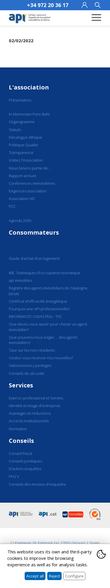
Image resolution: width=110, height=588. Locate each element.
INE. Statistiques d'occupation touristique (44, 272)
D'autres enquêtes (25, 468)
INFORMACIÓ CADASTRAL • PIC (35, 316)
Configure (74, 576)
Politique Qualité (23, 145)
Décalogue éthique (25, 137)
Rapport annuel (22, 175)
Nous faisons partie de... (29, 168)
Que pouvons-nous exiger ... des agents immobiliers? (43, 340)
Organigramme (22, 121)
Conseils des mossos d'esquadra (37, 484)
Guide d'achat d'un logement (34, 258)
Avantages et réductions (30, 413)
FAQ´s (14, 476)
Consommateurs (34, 232)
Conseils (21, 441)
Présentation (20, 100)
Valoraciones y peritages (30, 365)
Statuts (15, 129)
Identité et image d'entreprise (34, 405)
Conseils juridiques (25, 461)
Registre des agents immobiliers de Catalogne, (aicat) (48, 290)
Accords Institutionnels (29, 420)
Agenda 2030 (20, 220)
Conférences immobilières (32, 183)
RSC (12, 206)
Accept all (35, 576)
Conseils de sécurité (26, 373)
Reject (54, 576)
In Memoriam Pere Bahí (29, 114)
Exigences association (28, 191)
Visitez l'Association (26, 160)
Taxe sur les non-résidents (32, 350)
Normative (18, 428)
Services (21, 385)
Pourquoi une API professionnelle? (39, 308)
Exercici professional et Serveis (36, 398)
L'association (29, 87)
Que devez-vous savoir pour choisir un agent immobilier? (48, 326)
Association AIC (22, 198)
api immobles (20, 280)
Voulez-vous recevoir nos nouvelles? (41, 357)
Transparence (21, 152)
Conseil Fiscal (20, 453)
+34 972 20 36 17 (47, 5)
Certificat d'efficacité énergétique (38, 301)
